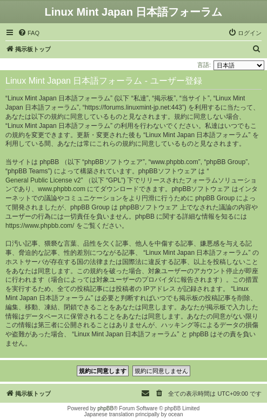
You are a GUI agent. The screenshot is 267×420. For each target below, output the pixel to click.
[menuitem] (28, 32)
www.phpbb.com (61, 189)
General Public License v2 (43, 180)
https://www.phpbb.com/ (39, 225)
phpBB (105, 408)
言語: (204, 65)
